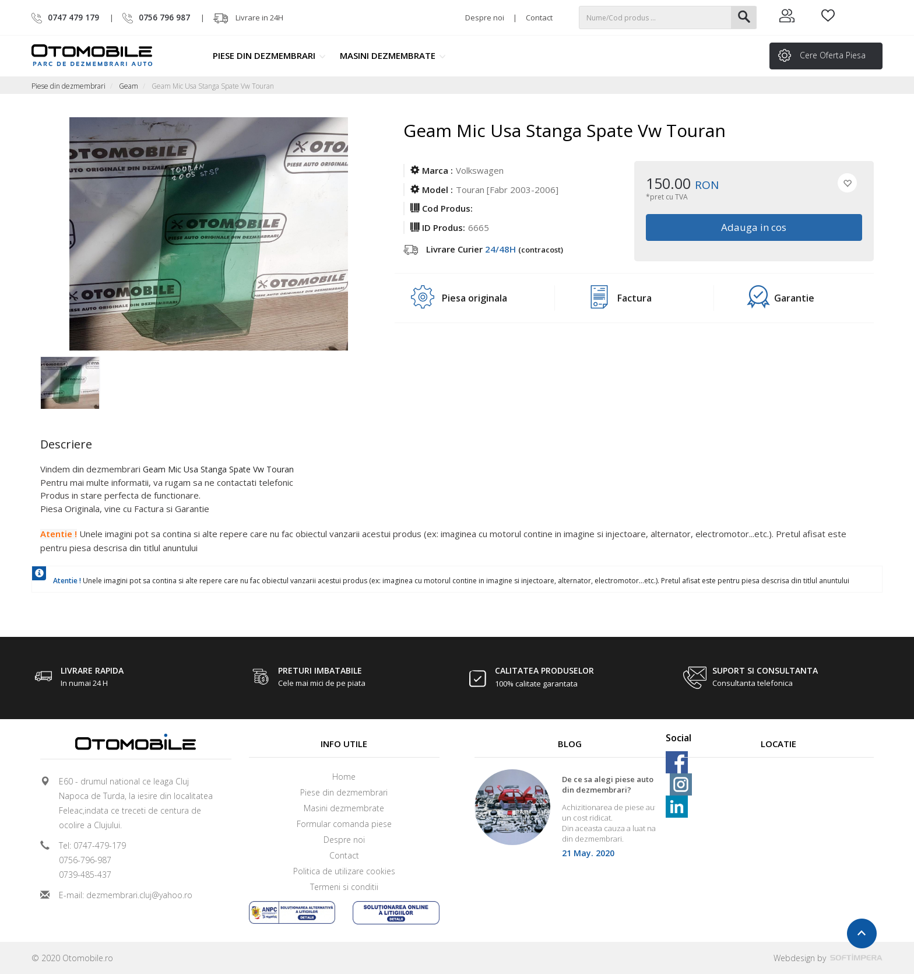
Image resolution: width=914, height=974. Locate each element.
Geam (128, 86)
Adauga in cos (754, 227)
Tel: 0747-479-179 (92, 845)
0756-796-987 (85, 860)
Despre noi (484, 17)
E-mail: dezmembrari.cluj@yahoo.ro (125, 895)
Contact (539, 17)
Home (344, 776)
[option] (82, 380)
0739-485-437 (85, 874)
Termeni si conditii (344, 886)
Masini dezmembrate (393, 55)
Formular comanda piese (344, 823)
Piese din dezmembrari (269, 55)
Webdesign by (828, 958)
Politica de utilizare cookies (344, 871)
